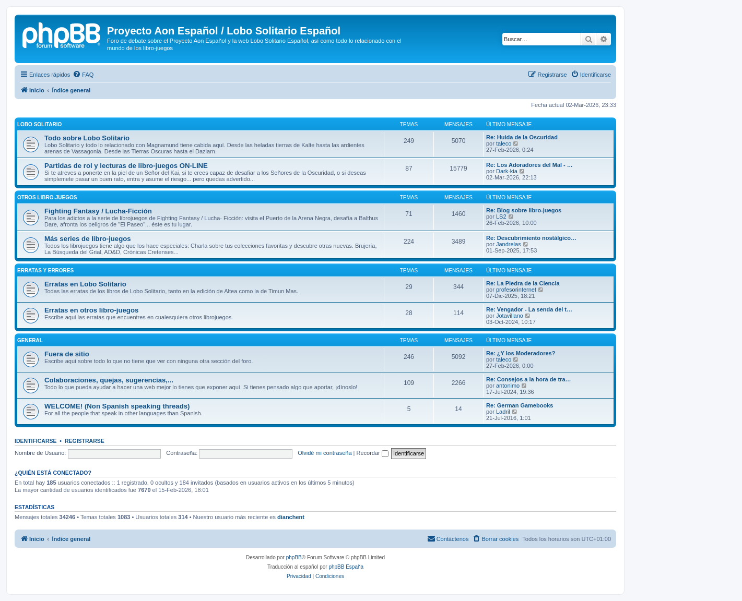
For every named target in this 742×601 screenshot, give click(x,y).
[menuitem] (83, 74)
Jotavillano (509, 315)
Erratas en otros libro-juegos (91, 310)
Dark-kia (506, 171)
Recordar (372, 453)
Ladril (503, 411)
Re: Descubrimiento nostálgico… (531, 238)
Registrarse (84, 441)
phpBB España (345, 567)
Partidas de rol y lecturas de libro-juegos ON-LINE (126, 166)
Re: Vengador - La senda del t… (529, 309)
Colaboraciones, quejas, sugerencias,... (108, 380)
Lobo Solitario (39, 124)
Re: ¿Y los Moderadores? (520, 353)
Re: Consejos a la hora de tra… (528, 379)
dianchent (290, 517)
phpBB (294, 557)
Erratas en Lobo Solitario (85, 284)
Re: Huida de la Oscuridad (522, 137)
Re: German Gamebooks (519, 405)
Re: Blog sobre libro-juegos (523, 210)
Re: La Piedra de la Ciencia (523, 283)
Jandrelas (508, 244)
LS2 (501, 216)
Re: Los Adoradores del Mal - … (529, 165)
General (30, 340)
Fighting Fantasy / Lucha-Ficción (98, 211)
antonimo (508, 385)
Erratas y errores (45, 270)
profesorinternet (516, 289)
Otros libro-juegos (47, 197)
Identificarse (36, 441)
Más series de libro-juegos (87, 239)
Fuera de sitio (66, 354)
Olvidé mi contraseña (324, 453)
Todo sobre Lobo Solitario (86, 138)
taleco (503, 143)
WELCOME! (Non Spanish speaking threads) (117, 406)
